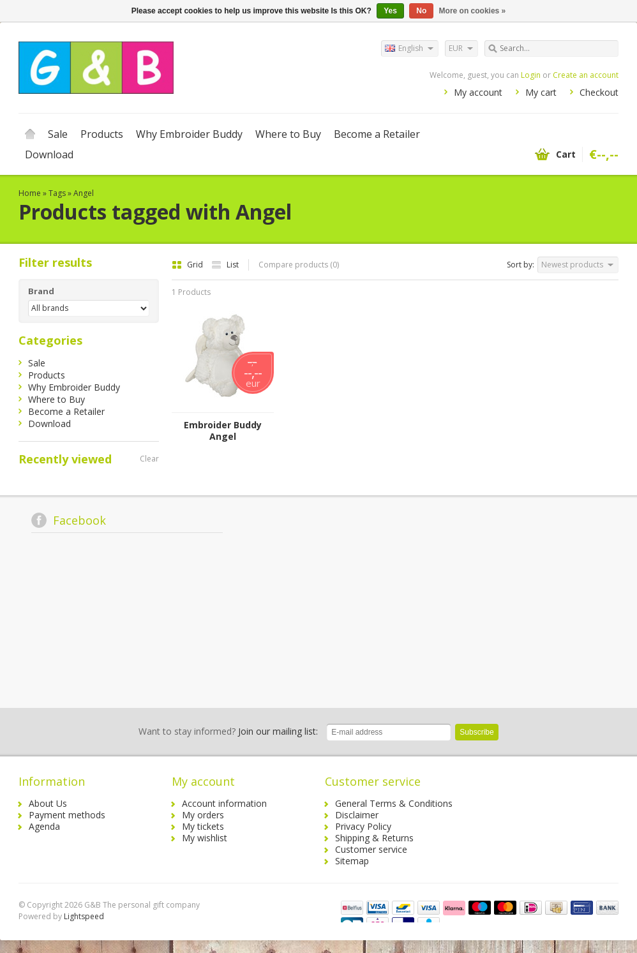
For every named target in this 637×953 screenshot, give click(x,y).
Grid (188, 264)
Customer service (371, 849)
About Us (48, 803)
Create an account (585, 75)
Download (49, 154)
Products (101, 134)
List (225, 264)
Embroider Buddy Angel (223, 430)
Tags (57, 193)
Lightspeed (84, 916)
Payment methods (67, 815)
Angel (83, 193)
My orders (203, 815)
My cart (541, 92)
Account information (224, 803)
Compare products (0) (299, 264)
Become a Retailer (377, 134)
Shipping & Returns (374, 838)
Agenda (44, 826)
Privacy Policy (363, 826)
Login (531, 75)
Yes (390, 10)
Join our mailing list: (228, 731)
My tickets (203, 826)
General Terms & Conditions (394, 803)
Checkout (599, 92)
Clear (149, 458)
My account (478, 92)
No (421, 10)
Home (30, 134)
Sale (58, 134)
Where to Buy (288, 134)
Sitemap (352, 861)
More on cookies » (472, 10)
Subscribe (476, 732)
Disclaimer (356, 815)
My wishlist (204, 838)
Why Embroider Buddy (189, 134)
